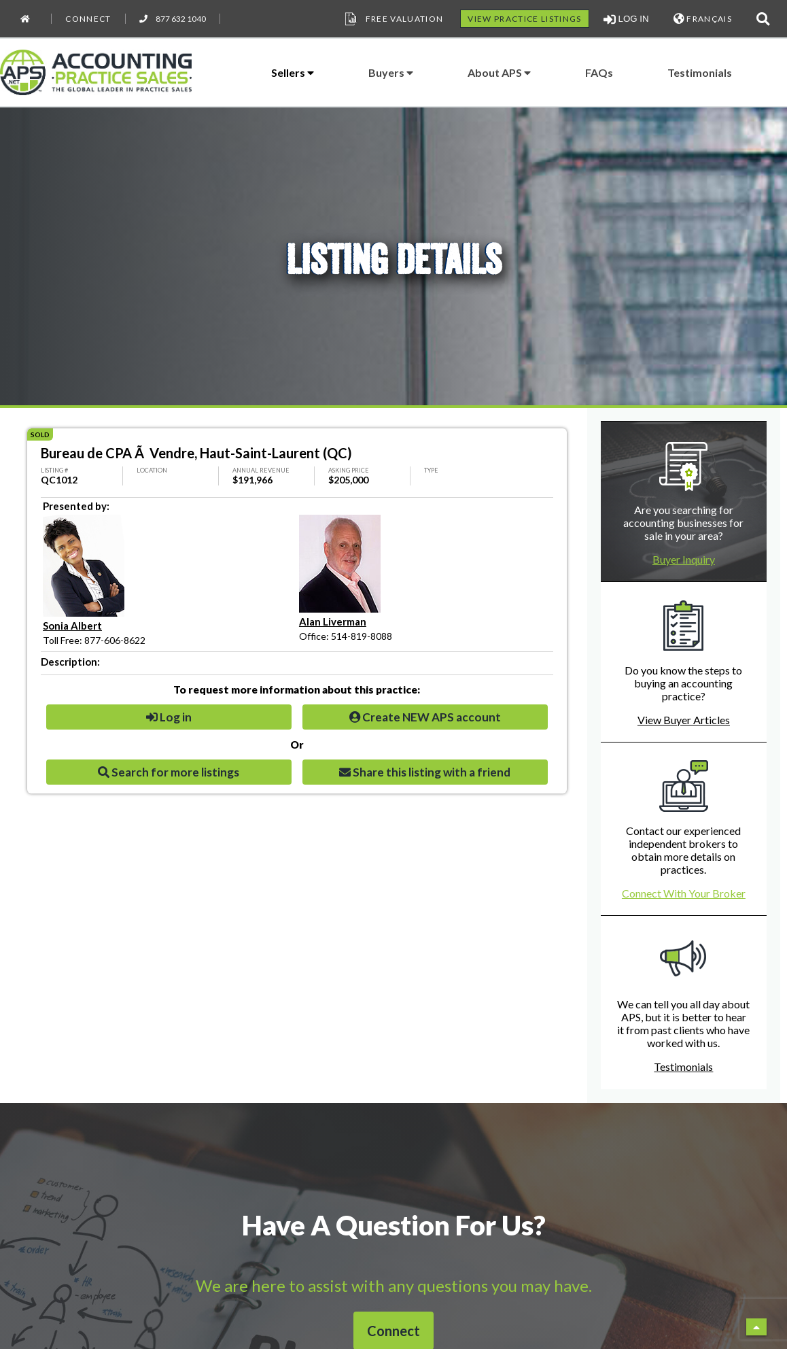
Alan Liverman (332, 621)
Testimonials (699, 72)
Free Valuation (393, 19)
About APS (499, 72)
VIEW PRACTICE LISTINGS (524, 19)
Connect (88, 19)
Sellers (292, 72)
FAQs (599, 72)
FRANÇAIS (703, 19)
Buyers (390, 72)
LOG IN (626, 19)
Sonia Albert (72, 625)
